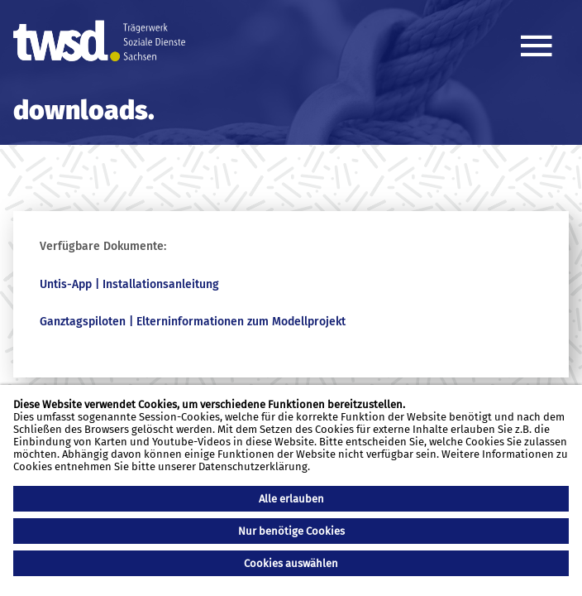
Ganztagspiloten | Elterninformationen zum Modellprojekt (193, 322)
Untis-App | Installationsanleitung (129, 284)
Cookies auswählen (291, 563)
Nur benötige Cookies (291, 531)
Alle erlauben (291, 499)
